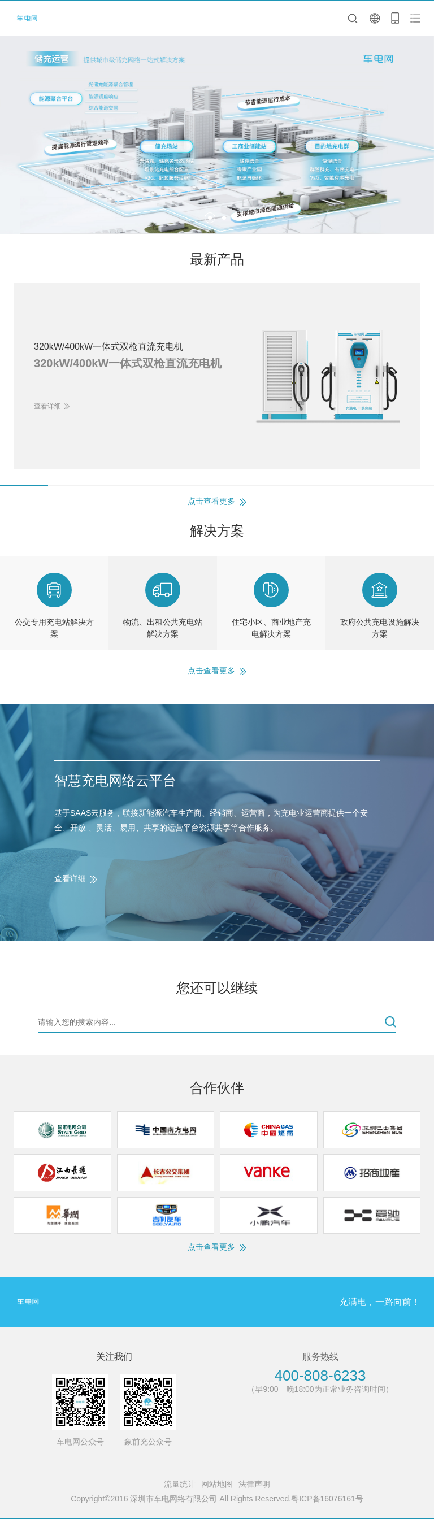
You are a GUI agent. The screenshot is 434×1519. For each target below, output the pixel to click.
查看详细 (70, 878)
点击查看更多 (211, 501)
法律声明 (254, 1483)
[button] (210, 217)
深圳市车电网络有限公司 (30, 18)
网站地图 (217, 1483)
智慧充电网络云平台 (115, 780)
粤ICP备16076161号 (327, 1498)
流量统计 (180, 1483)
